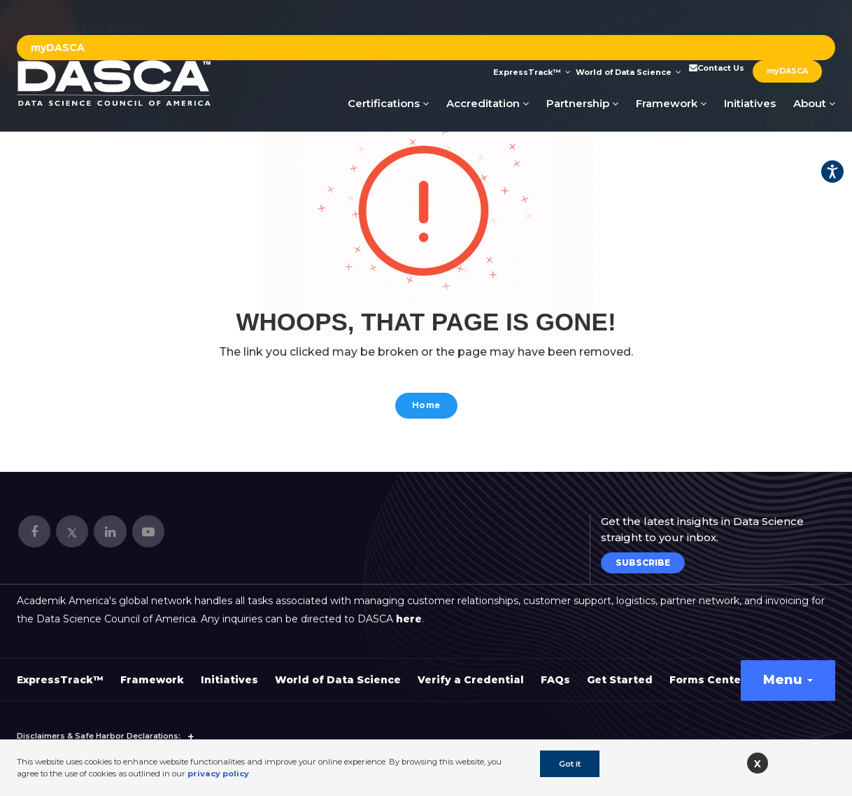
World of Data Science (628, 72)
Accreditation (487, 103)
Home (426, 407)
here (409, 611)
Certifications (388, 103)
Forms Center (707, 672)
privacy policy (218, 773)
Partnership (582, 103)
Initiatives (750, 103)
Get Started (620, 672)
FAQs (555, 672)
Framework (671, 103)
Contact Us (715, 68)
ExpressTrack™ (532, 72)
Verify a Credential (471, 672)
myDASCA (58, 47)
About (814, 103)
